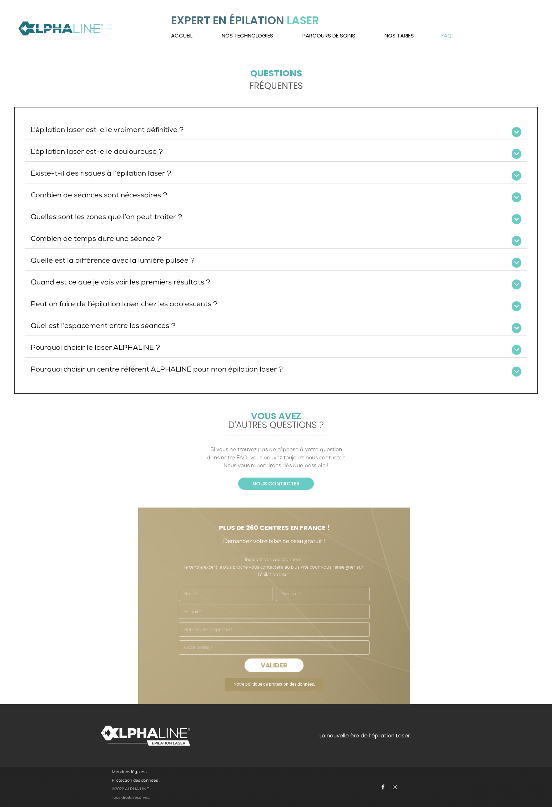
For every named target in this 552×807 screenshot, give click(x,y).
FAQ (446, 35)
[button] (276, 131)
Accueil (181, 35)
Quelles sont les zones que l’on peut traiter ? (106, 217)
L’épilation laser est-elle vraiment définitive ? (107, 130)
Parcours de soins (328, 35)
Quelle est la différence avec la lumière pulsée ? (113, 261)
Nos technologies (247, 35)
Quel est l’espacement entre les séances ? (103, 326)
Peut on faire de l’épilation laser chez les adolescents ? (124, 304)
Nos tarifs (399, 35)
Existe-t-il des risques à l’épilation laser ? (101, 174)
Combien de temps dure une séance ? (96, 239)
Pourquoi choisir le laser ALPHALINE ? (95, 348)
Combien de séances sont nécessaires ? (99, 196)
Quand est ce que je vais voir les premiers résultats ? (120, 283)
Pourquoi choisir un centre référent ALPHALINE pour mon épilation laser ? (157, 370)
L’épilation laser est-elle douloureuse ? (97, 152)
